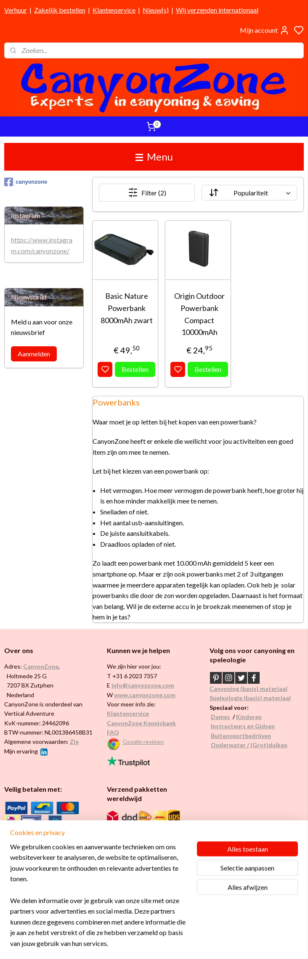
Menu (154, 156)
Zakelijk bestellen (59, 10)
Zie (74, 741)
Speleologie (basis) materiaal (250, 697)
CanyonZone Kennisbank (141, 723)
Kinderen (249, 716)
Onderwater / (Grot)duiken (249, 744)
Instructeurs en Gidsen (243, 726)
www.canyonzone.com (144, 694)
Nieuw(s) (156, 10)
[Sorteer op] (249, 192)
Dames (220, 716)
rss (194, 943)
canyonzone (25, 182)
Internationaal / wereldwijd (142, 829)
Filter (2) (147, 192)
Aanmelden (34, 354)
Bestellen (135, 369)
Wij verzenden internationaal (217, 10)
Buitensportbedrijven (241, 735)
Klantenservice (114, 10)
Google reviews (143, 741)
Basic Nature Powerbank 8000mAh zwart (127, 308)
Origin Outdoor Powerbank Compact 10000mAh (199, 314)
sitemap (179, 943)
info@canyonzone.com (143, 685)
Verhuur (15, 10)
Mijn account (264, 30)
